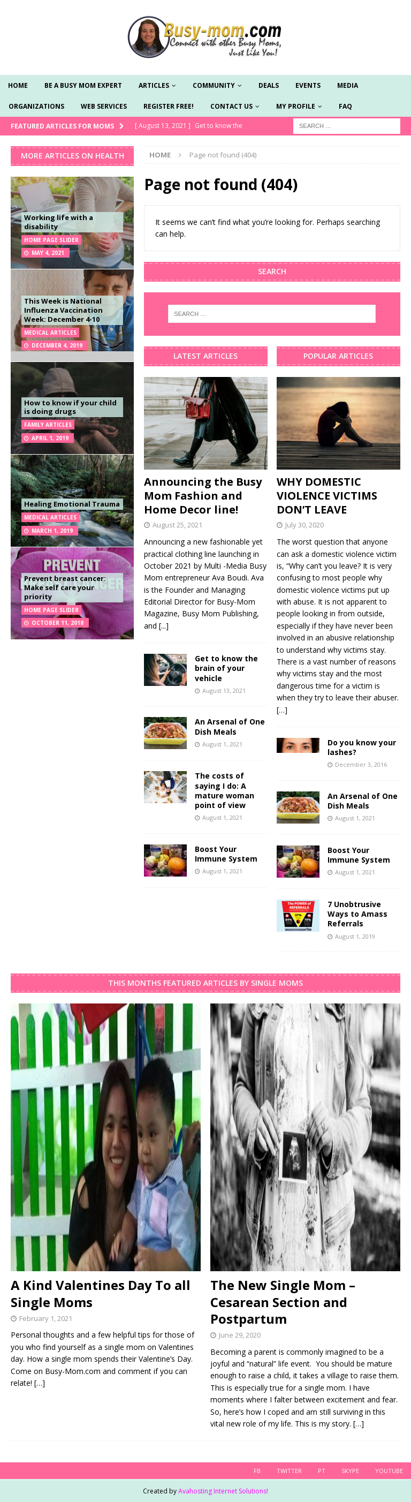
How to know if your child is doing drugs (70, 407)
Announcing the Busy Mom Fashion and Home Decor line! (203, 495)
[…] (282, 710)
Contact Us (231, 106)
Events (308, 85)
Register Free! (168, 106)
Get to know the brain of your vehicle (226, 668)
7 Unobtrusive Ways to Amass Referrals (357, 914)
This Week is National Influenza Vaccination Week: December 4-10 (63, 310)
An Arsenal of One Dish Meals (230, 726)
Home (18, 85)
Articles (154, 85)
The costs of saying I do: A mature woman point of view (224, 790)
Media (347, 85)
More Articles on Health (72, 155)
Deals (268, 85)
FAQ (345, 106)
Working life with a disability (58, 222)
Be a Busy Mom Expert (83, 85)
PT (321, 1471)
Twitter (289, 1471)
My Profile (295, 106)
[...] (164, 626)
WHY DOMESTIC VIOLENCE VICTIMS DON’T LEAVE (327, 495)
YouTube (389, 1471)
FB (257, 1471)
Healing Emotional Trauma (72, 504)
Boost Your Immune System (226, 854)
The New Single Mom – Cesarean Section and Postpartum (282, 1301)
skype (350, 1471)
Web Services (104, 106)
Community (214, 85)
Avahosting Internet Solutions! (223, 1491)
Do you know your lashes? (362, 747)
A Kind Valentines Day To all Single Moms (101, 1293)
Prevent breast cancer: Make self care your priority (65, 587)
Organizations (36, 106)
